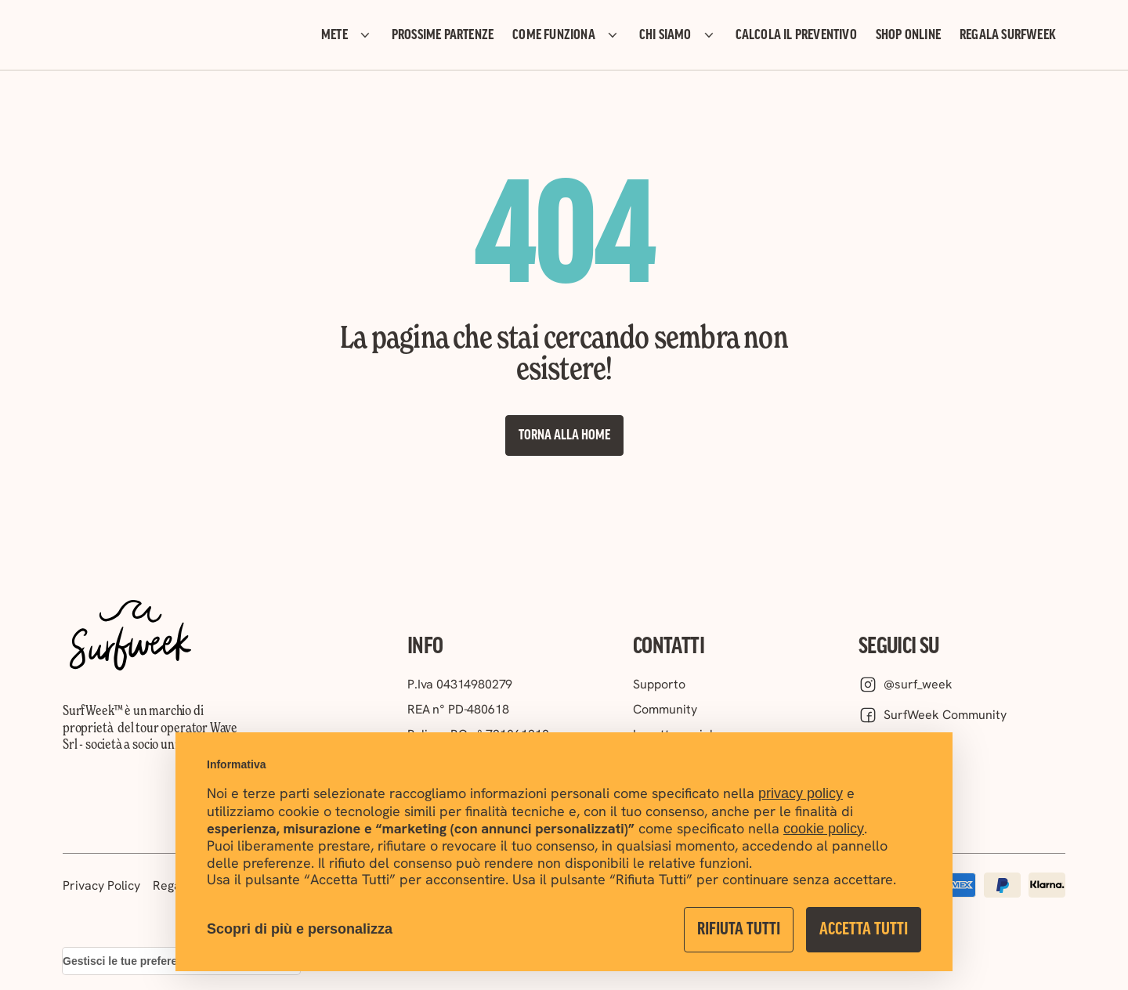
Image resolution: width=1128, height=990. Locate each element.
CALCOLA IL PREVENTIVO (796, 35)
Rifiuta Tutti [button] (738, 929)
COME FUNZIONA (566, 35)
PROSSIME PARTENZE (443, 35)
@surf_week (906, 684)
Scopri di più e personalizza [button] (299, 929)
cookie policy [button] (823, 828)
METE (347, 35)
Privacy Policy (101, 885)
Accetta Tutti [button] (863, 929)
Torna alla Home (564, 435)
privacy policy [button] (800, 793)
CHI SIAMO (678, 35)
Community (665, 709)
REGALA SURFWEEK (1008, 35)
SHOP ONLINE (908, 35)
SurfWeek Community (933, 715)
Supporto (659, 684)
